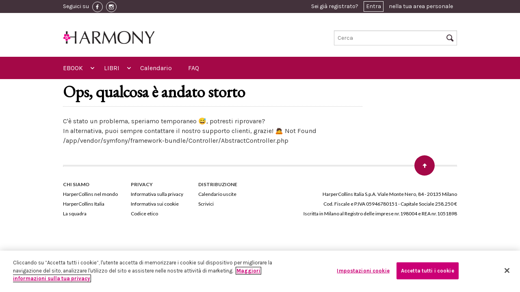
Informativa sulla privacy (157, 194)
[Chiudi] (507, 270)
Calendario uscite (217, 194)
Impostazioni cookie (363, 271)
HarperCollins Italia (83, 204)
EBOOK (73, 68)
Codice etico (144, 213)
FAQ (193, 68)
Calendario (156, 68)
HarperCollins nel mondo (90, 194)
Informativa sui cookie (155, 204)
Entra (373, 6)
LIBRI (111, 68)
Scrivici (206, 204)
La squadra (75, 213)
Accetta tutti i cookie (427, 271)
